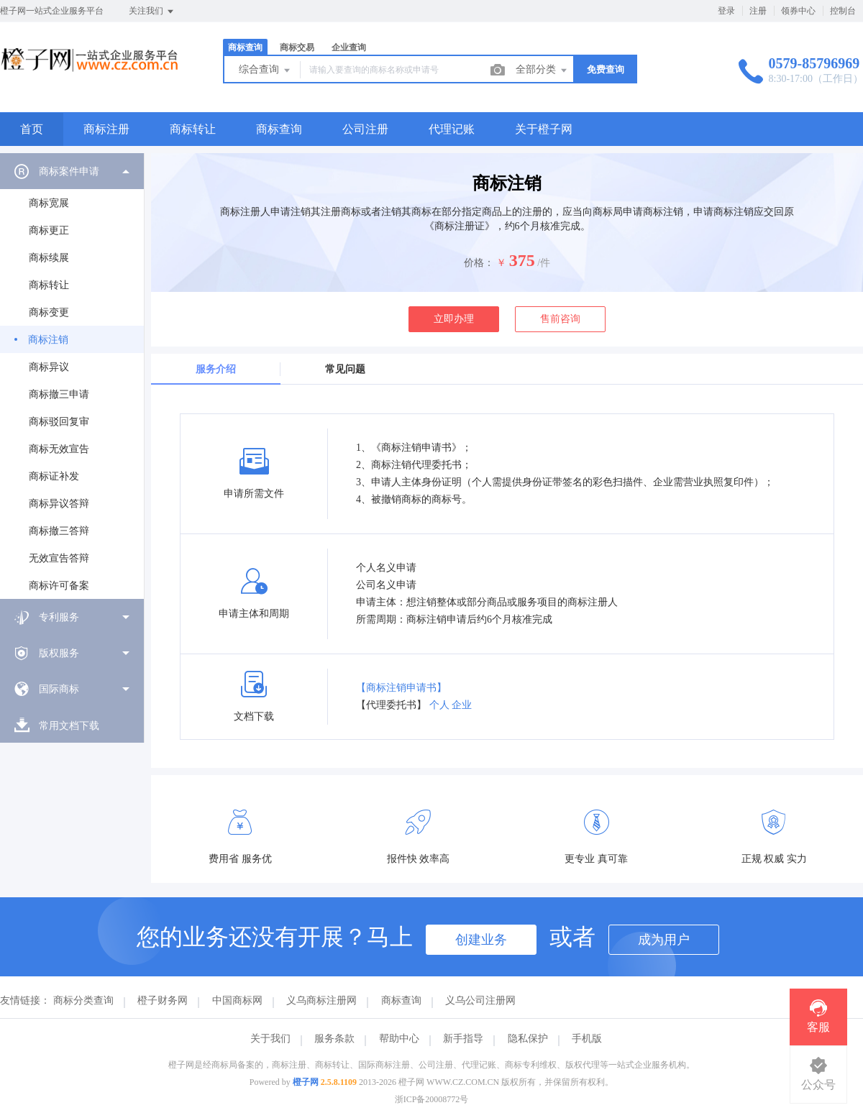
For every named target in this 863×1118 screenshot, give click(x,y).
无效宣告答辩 (59, 558)
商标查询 (245, 47)
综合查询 (265, 70)
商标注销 (48, 339)
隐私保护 (528, 1038)
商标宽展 (49, 203)
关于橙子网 (543, 129)
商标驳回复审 (59, 421)
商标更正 (49, 230)
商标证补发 (54, 476)
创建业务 (481, 940)
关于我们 (270, 1038)
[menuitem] (72, 376)
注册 (758, 11)
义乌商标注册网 (321, 1000)
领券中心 (798, 11)
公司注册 (365, 129)
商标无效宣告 (59, 449)
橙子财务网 (162, 1000)
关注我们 (152, 11)
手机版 (587, 1038)
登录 (726, 11)
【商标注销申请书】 (401, 687)
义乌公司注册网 (480, 1000)
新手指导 (463, 1038)
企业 (462, 705)
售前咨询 (560, 318)
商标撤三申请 (59, 394)
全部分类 (542, 70)
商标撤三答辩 (59, 531)
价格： (479, 262)
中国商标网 (237, 1000)
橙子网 (306, 1082)
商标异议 (49, 367)
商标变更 (49, 312)
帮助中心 (399, 1038)
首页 (31, 129)
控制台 (843, 11)
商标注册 (106, 129)
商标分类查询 (83, 1000)
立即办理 (454, 318)
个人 (439, 705)
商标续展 (49, 257)
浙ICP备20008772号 (432, 1099)
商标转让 (193, 129)
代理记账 (452, 129)
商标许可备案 (59, 585)
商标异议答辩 (59, 503)
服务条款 (334, 1038)
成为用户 (664, 940)
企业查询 (349, 47)
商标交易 (297, 47)
